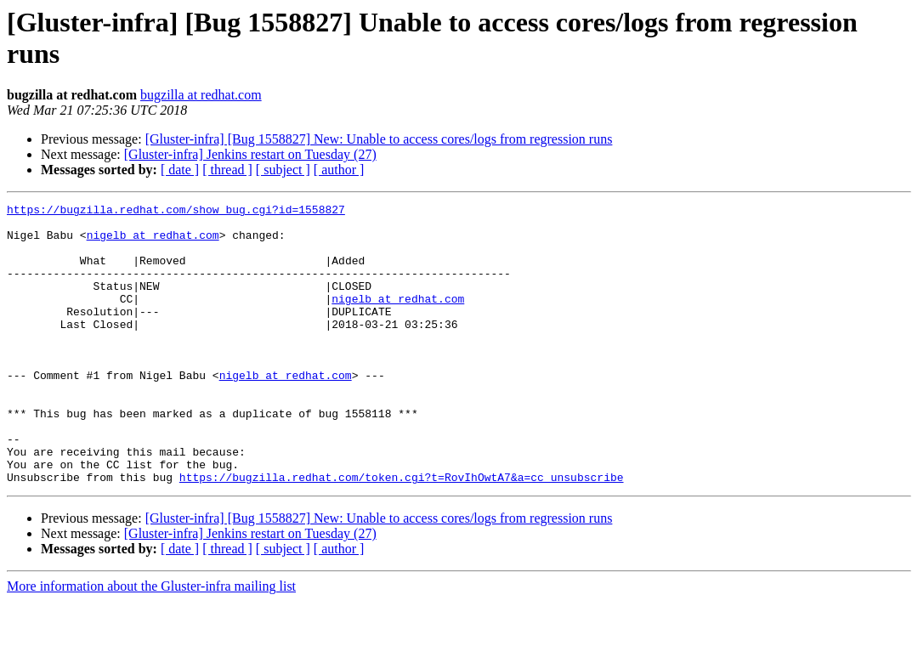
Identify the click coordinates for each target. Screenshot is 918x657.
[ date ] (180, 169)
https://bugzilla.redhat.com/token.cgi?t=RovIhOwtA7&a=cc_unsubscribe (401, 533)
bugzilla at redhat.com (201, 95)
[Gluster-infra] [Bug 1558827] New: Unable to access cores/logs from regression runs (379, 139)
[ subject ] (283, 169)
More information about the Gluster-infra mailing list (151, 642)
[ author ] (339, 169)
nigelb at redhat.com (153, 242)
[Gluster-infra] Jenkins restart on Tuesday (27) (250, 154)
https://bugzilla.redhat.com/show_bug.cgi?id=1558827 (176, 211)
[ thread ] (227, 169)
